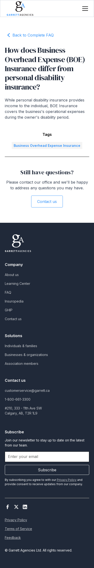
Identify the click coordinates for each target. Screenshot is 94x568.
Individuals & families (21, 346)
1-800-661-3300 (17, 399)
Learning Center (17, 283)
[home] (20, 8)
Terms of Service (18, 529)
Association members (21, 363)
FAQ (8, 292)
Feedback (13, 538)
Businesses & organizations (26, 355)
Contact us (47, 201)
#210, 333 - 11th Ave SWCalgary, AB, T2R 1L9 (23, 410)
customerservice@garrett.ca (27, 390)
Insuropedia (14, 301)
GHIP (8, 310)
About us (12, 275)
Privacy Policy (16, 520)
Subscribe (47, 469)
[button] (84, 8)
